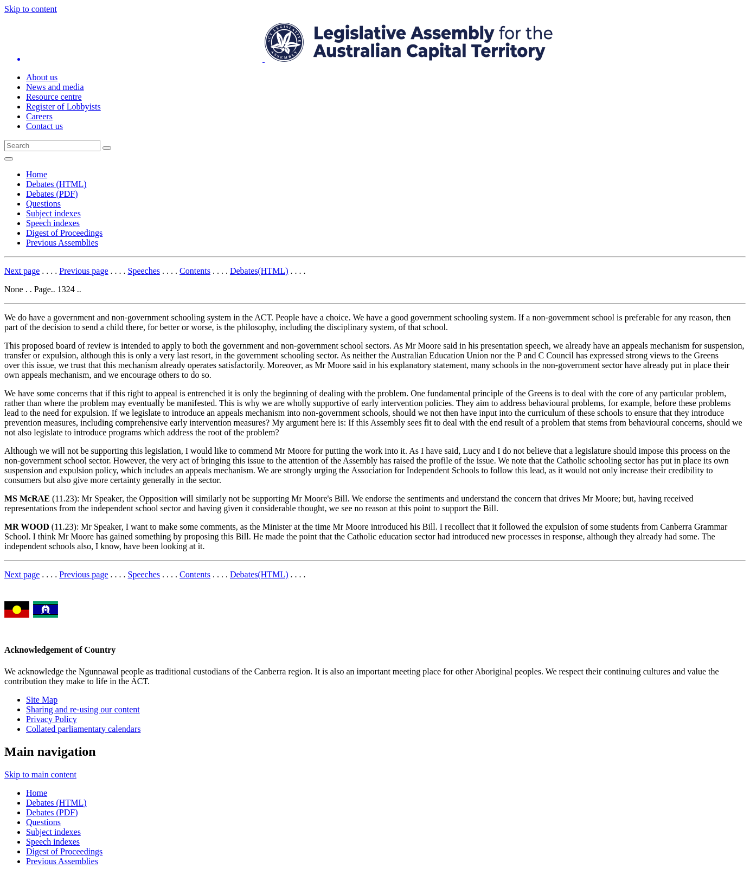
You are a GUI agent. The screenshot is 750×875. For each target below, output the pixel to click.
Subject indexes (53, 213)
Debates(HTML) (259, 270)
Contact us (44, 126)
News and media (55, 87)
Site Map (41, 699)
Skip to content (30, 9)
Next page (22, 270)
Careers (39, 116)
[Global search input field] (52, 145)
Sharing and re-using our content (83, 709)
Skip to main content (40, 774)
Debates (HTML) (56, 184)
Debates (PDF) (52, 193)
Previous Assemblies (62, 242)
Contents (195, 270)
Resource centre (54, 96)
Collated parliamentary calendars (83, 729)
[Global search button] (106, 148)
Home (36, 174)
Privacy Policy (51, 719)
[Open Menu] (8, 158)
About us (41, 77)
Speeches (144, 270)
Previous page (83, 270)
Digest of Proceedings (64, 232)
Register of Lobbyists (63, 106)
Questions (43, 203)
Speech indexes (53, 223)
